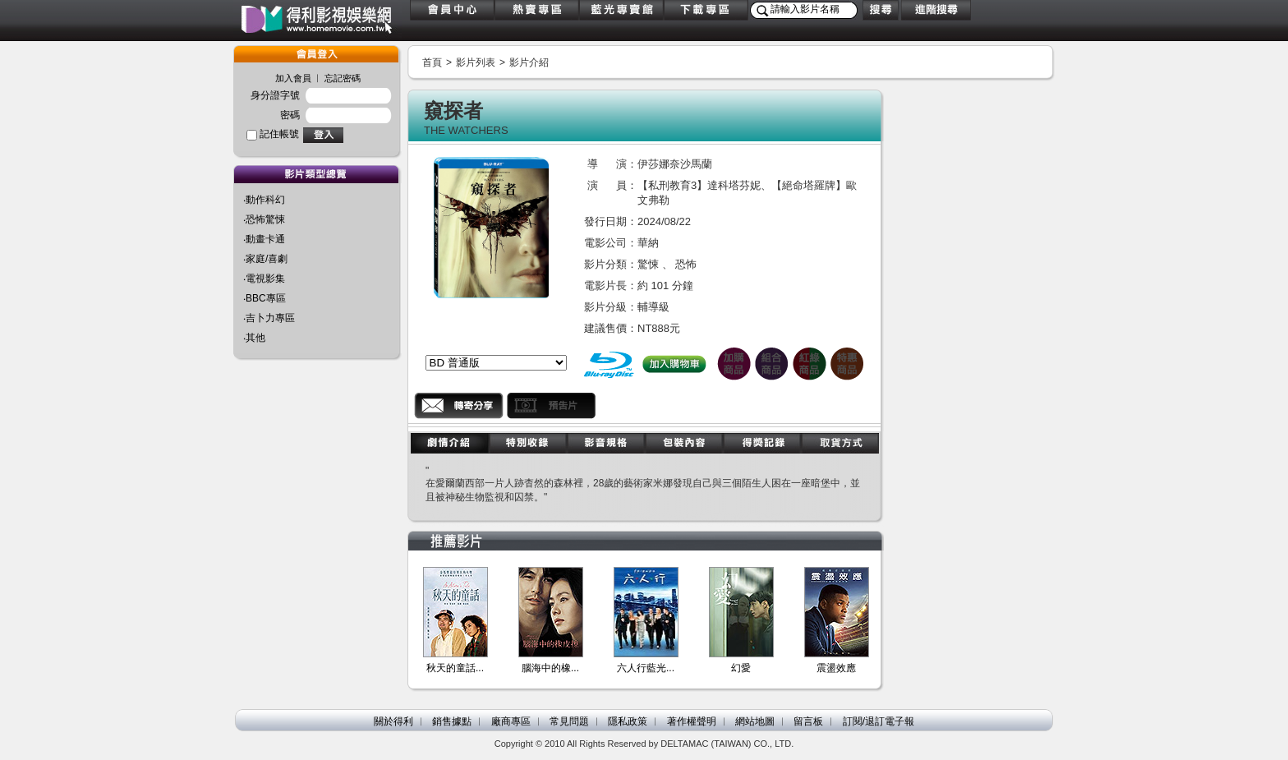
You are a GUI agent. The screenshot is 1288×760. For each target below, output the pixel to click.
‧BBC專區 (264, 298)
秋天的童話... (455, 668)
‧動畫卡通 (264, 239)
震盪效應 (836, 668)
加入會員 (293, 78)
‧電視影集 (264, 278)
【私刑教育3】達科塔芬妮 (699, 185)
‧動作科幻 (264, 199)
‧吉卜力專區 (269, 318)
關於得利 (393, 721)
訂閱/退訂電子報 (878, 721)
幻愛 (741, 668)
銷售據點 (452, 721)
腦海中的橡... (550, 668)
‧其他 (254, 337)
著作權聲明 (691, 721)
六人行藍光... (645, 668)
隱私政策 (627, 721)
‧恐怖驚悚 (264, 219)
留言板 (808, 721)
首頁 (432, 62)
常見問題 (569, 721)
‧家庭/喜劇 (265, 259)
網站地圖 (755, 721)
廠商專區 (511, 721)
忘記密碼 (342, 78)
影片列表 (475, 62)
